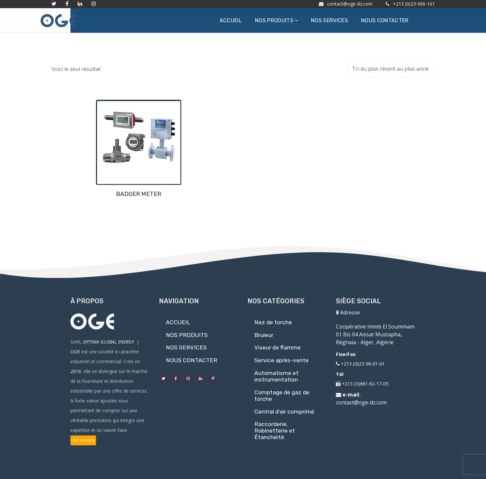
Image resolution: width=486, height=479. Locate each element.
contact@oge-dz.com (361, 402)
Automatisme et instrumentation (276, 376)
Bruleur (263, 335)
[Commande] (390, 69)
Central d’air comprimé (284, 411)
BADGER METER (95, 194)
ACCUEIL (178, 322)
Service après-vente (281, 360)
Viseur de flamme (277, 347)
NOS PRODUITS (187, 335)
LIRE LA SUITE (83, 440)
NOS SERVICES (186, 347)
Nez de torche (273, 322)
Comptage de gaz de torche (281, 395)
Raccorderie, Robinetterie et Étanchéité (274, 430)
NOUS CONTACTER (191, 360)
